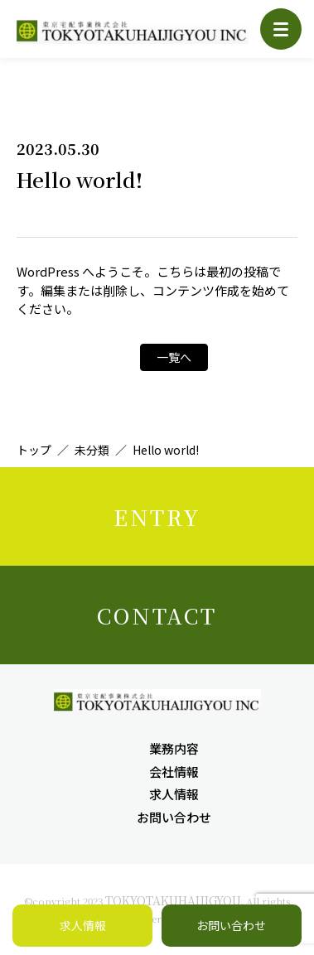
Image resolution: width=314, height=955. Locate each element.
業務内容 (174, 748)
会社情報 (174, 771)
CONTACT (157, 615)
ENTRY (157, 516)
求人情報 (174, 794)
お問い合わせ (174, 817)
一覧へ (174, 357)
